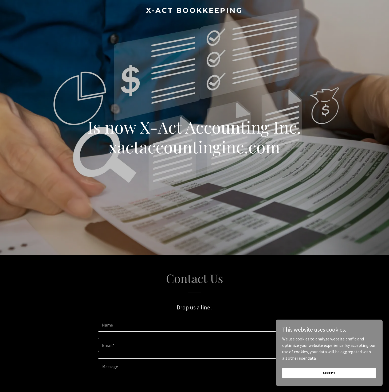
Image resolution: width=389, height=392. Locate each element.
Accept (329, 373)
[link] (194, 11)
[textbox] (194, 325)
